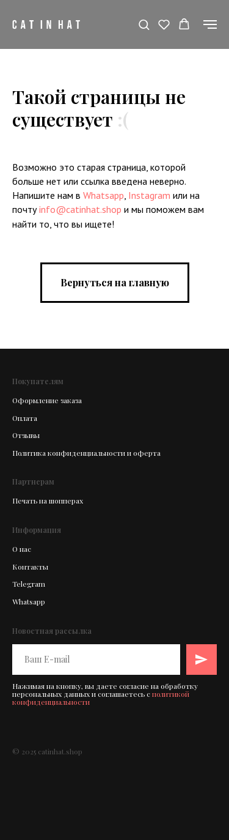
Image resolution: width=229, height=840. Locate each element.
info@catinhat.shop (80, 209)
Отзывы (26, 435)
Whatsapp (103, 195)
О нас (21, 549)
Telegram (28, 584)
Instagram (149, 195)
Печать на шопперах (47, 500)
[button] (144, 24)
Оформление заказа (47, 400)
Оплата (24, 418)
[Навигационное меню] (210, 24)
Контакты (30, 566)
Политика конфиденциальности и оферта (86, 453)
